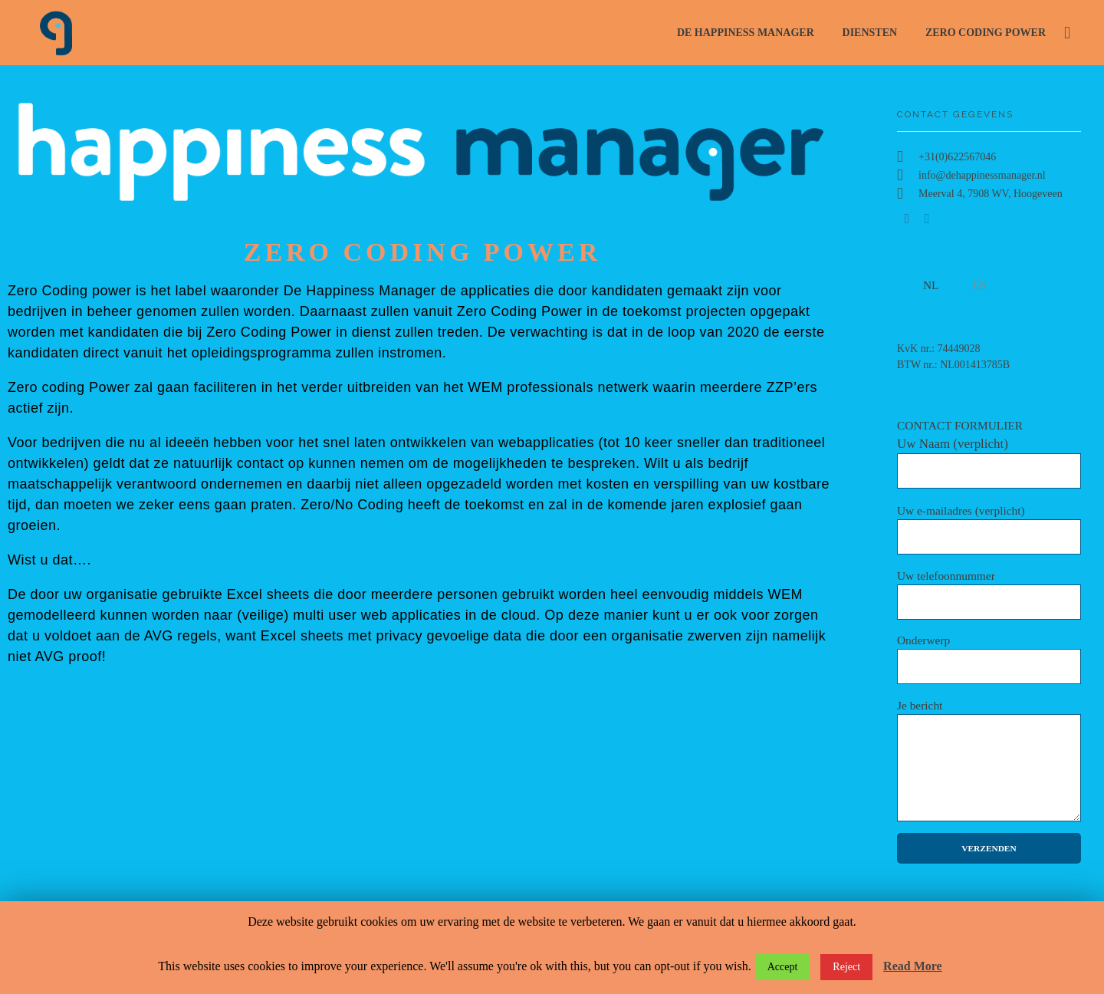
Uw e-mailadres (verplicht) (989, 529)
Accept (782, 967)
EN (980, 285)
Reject (846, 967)
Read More (912, 966)
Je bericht (989, 760)
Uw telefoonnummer (989, 594)
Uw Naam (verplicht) (989, 462)
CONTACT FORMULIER (989, 454)
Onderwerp (989, 659)
